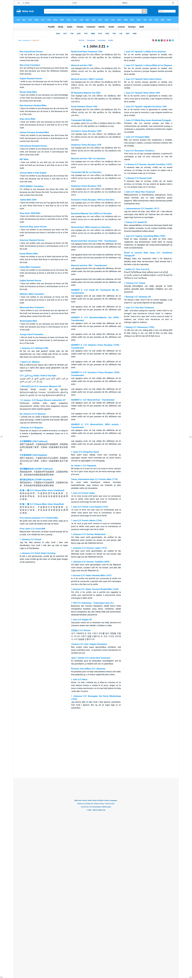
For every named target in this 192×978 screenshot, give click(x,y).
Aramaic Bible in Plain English (33, 173)
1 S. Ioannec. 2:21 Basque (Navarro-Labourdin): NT (43, 400)
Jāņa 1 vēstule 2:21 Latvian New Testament (90, 658)
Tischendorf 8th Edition (81, 120)
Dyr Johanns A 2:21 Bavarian (33, 414)
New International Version (31, 51)
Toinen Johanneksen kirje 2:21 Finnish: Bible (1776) (94, 479)
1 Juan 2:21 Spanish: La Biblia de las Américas (145, 51)
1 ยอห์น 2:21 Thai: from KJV (136, 269)
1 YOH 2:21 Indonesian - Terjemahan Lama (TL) (92, 603)
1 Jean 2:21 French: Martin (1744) (86, 520)
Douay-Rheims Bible (29, 253)
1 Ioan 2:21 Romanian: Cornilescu (139, 150)
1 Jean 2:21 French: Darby (83, 493)
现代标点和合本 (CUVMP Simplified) (36, 479)
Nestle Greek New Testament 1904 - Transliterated (94, 241)
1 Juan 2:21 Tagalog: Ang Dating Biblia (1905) (144, 236)
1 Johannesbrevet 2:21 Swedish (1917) (141, 208)
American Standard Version (32, 240)
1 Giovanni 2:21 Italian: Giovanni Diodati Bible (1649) (94, 589)
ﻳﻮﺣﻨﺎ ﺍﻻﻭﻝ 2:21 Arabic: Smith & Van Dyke (38, 375)
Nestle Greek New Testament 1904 (86, 51)
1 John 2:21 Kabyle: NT (81, 619)
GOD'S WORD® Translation (32, 186)
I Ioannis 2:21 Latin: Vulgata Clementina (89, 644)
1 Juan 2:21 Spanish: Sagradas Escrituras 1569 (145, 106)
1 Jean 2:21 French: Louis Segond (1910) (89, 507)
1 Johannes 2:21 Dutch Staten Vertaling (37, 553)
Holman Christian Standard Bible (34, 132)
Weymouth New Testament (32, 307)
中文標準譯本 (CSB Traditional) (34, 441)
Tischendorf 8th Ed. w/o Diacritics (86, 172)
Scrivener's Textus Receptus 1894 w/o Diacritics (92, 200)
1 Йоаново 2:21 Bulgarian (31, 427)
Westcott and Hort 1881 (82, 65)
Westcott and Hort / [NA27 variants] (87, 79)
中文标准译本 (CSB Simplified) (33, 455)
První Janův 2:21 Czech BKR (32, 528)
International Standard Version (33, 146)
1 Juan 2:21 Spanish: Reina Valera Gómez (143, 79)
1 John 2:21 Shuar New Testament (139, 192)
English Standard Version (31, 78)
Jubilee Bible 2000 (28, 200)
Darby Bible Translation (30, 267)
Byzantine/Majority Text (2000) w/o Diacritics (91, 213)
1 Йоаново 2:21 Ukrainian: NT (137, 297)
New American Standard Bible (33, 105)
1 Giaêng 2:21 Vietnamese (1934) (139, 327)
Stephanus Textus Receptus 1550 (86, 145)
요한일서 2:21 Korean (80, 630)
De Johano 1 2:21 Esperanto (83, 465)
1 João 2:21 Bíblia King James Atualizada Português (147, 120)
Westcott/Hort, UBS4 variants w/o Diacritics (90, 227)
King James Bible (27, 119)
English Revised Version (30, 280)
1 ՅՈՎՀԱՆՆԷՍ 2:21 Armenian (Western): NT (40, 386)
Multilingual (26, 40)
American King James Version (33, 226)
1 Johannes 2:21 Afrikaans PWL (34, 348)
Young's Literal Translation (31, 334)
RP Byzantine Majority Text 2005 (85, 93)
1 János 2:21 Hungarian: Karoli (85, 452)
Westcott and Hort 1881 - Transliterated (89, 265)
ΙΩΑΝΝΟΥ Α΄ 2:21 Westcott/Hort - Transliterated (92, 400)
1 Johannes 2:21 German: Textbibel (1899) (90, 562)
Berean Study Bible (28, 92)
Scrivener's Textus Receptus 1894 (86, 131)
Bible (19, 40)
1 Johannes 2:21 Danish (30, 539)
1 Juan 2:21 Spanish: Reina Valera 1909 (142, 93)
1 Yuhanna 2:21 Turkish (134, 283)
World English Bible (28, 321)
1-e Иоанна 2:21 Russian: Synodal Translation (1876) (148, 164)
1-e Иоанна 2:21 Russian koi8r (138, 178)
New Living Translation (30, 65)
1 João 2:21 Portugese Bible (137, 137)
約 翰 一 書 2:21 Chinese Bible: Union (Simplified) (42, 504)
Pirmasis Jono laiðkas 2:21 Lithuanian (88, 668)
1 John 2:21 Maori (79, 679)
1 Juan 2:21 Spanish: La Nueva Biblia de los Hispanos (148, 65)
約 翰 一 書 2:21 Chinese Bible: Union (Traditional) (42, 490)
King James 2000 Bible (30, 213)
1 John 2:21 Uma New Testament (139, 307)
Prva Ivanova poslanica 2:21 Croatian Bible (39, 518)
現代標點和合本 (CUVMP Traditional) (36, 469)
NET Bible (24, 159)
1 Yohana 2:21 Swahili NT (135, 222)
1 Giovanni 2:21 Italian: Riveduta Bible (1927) (91, 575)
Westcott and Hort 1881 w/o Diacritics (88, 158)
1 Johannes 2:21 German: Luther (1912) (89, 548)
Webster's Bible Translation (32, 294)
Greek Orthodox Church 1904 (84, 106)
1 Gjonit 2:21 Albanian (30, 362)
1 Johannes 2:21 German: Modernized (88, 534)
